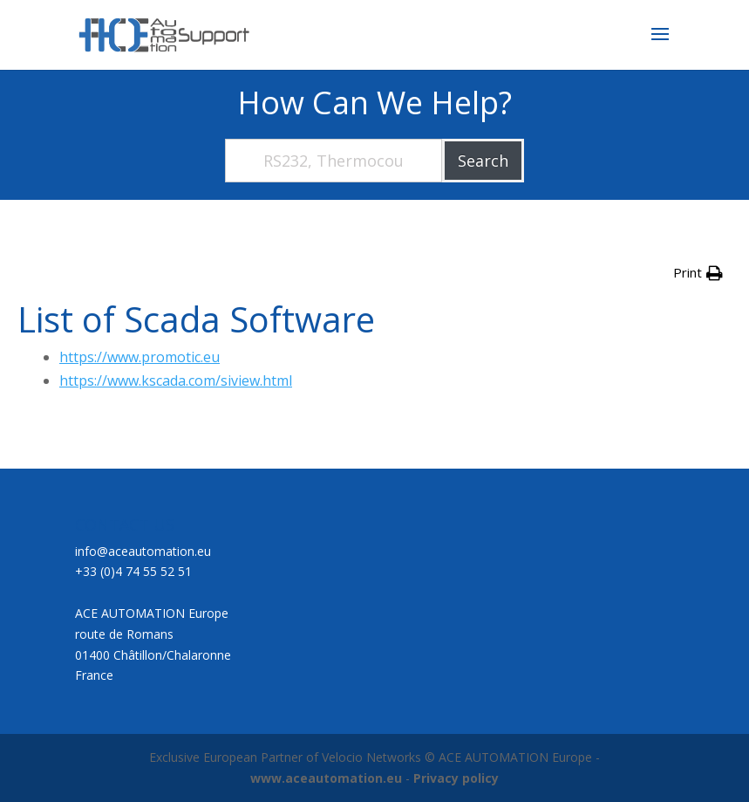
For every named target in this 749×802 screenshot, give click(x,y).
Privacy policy (456, 778)
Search (483, 160)
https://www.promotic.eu (139, 357)
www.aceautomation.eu (326, 778)
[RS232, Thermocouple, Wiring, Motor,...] (334, 160)
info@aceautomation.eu (143, 551)
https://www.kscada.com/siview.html (175, 380)
